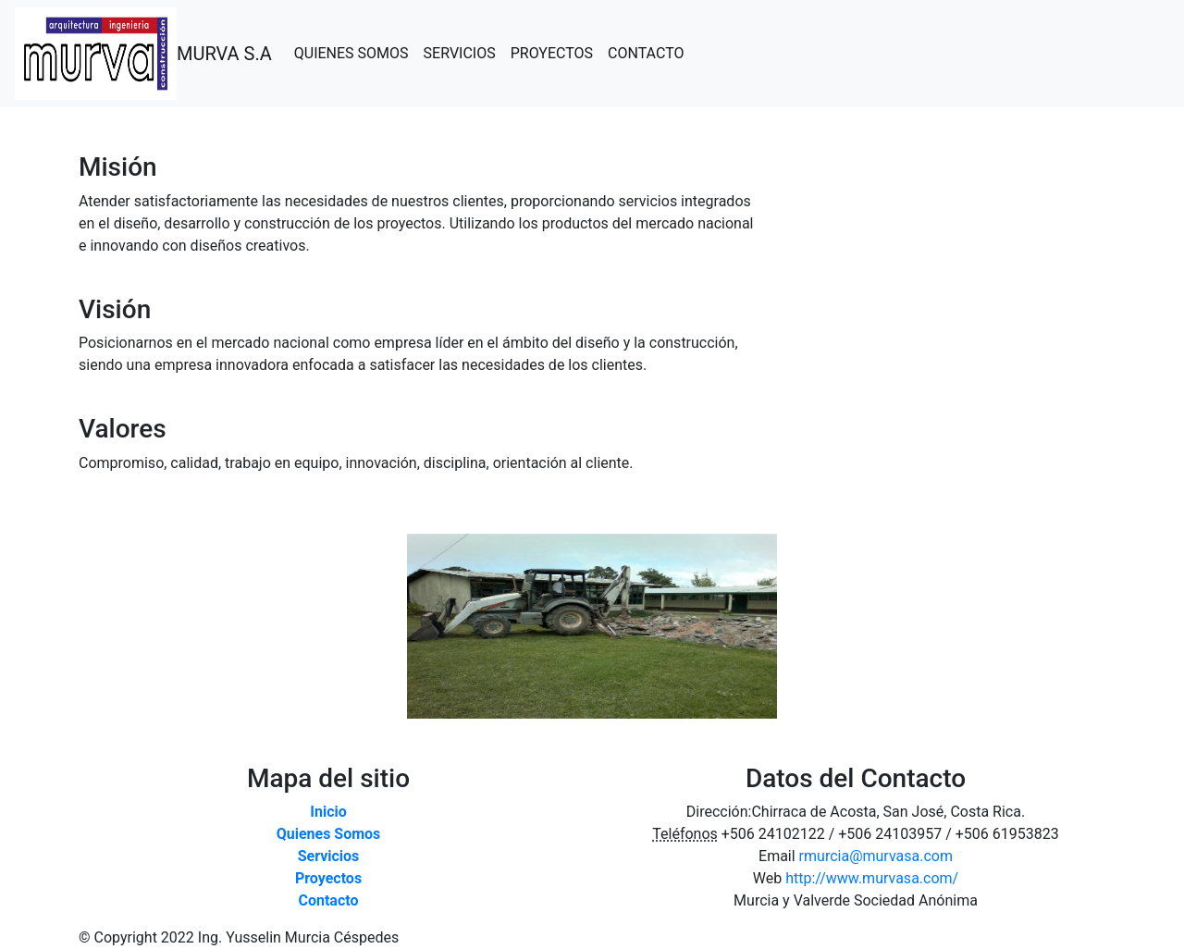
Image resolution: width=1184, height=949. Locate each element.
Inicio (328, 811)
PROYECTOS (555, 52)
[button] (89, 626)
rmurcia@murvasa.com (876, 856)
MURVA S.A (224, 54)
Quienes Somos (329, 834)
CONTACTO (649, 52)
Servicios (329, 856)
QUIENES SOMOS (355, 52)
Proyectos (328, 878)
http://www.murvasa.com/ (871, 878)
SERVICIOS (463, 52)
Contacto (328, 900)
